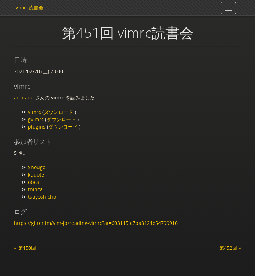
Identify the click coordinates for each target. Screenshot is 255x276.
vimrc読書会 (29, 7)
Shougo (36, 167)
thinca (35, 189)
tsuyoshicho (42, 196)
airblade (24, 97)
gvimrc (36, 119)
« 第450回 (25, 247)
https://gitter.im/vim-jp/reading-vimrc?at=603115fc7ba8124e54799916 (96, 223)
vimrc (34, 112)
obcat (34, 182)
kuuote (36, 174)
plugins (36, 126)
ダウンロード (59, 112)
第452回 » (230, 247)
